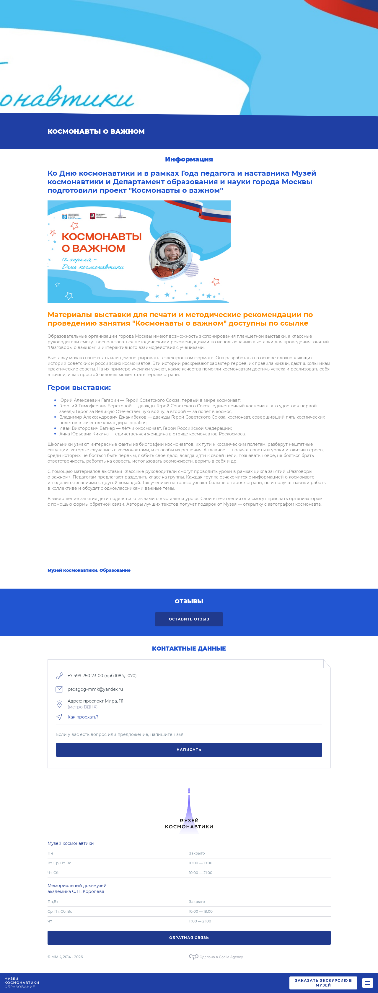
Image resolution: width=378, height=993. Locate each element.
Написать (189, 749)
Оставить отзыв (189, 619)
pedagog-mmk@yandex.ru (95, 689)
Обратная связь (189, 937)
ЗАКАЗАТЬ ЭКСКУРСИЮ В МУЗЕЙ (323, 982)
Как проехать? (83, 717)
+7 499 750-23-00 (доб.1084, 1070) (102, 675)
